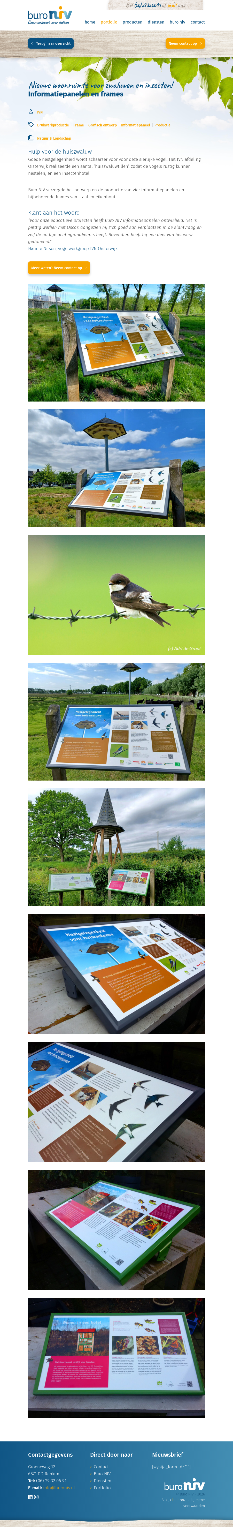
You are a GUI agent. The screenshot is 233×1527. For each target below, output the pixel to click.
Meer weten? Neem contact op (59, 268)
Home (90, 22)
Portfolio (109, 22)
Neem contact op (185, 43)
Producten (132, 22)
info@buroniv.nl (59, 1488)
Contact (198, 22)
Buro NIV (177, 22)
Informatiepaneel (135, 125)
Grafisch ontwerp (102, 125)
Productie (162, 125)
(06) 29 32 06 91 (147, 5)
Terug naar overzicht (51, 43)
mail (171, 5)
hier (175, 1500)
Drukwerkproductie (53, 125)
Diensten (156, 22)
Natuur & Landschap (54, 138)
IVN (40, 112)
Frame (78, 125)
